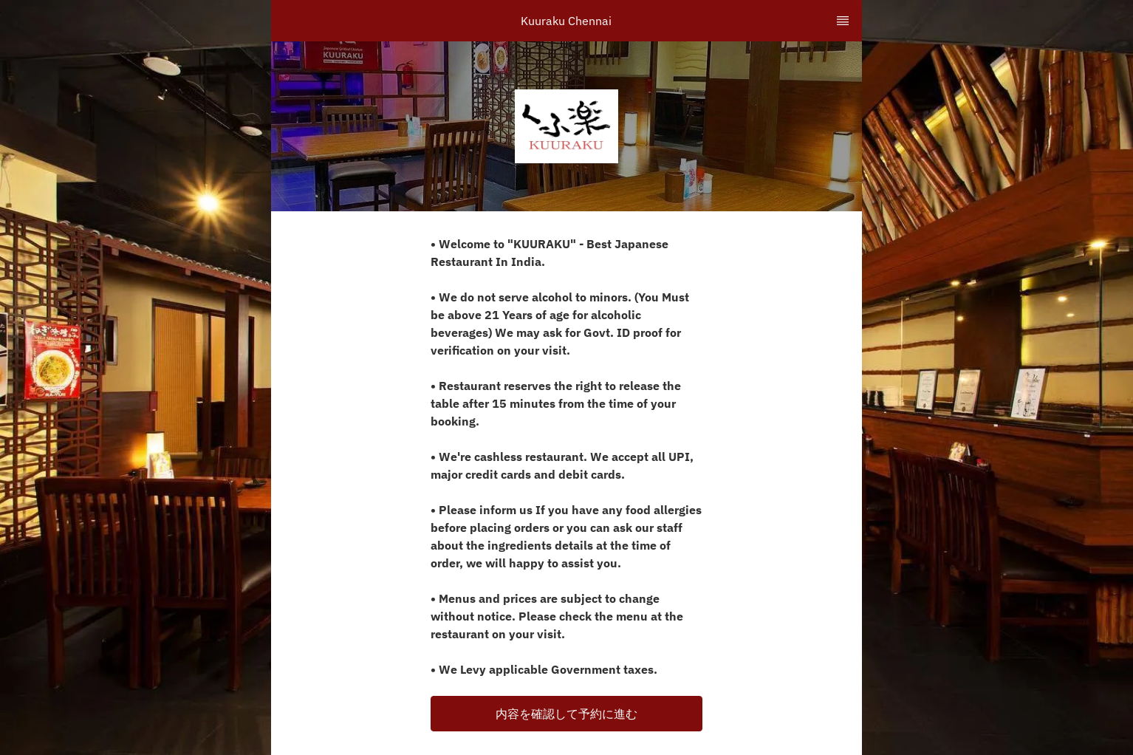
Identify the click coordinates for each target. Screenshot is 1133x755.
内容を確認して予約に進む (566, 713)
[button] (566, 713)
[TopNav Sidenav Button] (843, 20)
